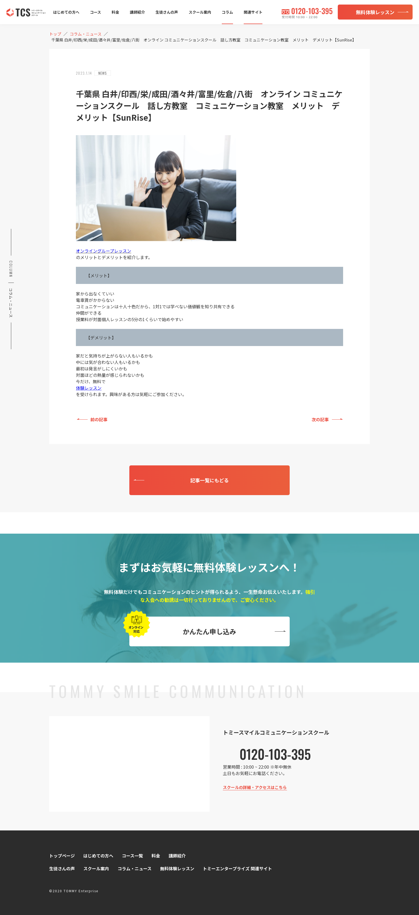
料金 (115, 12)
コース (95, 12)
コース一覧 (132, 855)
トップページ (62, 855)
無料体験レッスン (177, 868)
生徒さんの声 (167, 12)
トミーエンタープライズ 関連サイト (237, 868)
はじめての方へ (66, 12)
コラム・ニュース (135, 868)
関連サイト (253, 12)
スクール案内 (200, 12)
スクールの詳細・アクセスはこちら (255, 787)
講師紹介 (137, 12)
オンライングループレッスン (103, 251)
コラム (227, 12)
